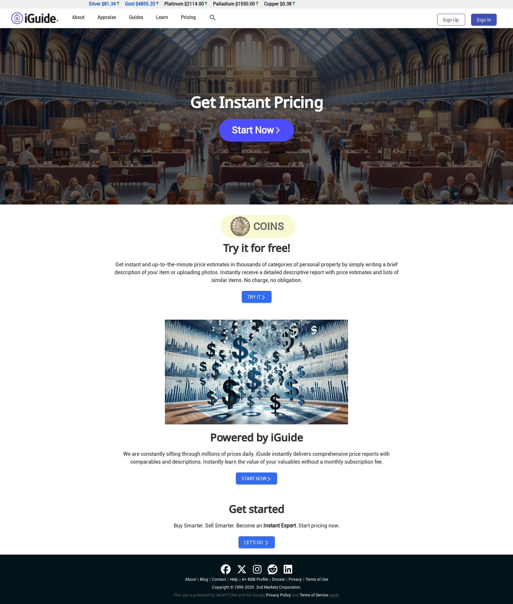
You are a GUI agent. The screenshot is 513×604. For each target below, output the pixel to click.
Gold (142, 4)
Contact (219, 579)
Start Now (257, 130)
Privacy (295, 579)
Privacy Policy (278, 595)
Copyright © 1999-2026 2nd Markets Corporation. (256, 587)
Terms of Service (314, 595)
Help (234, 579)
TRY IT (256, 297)
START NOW (256, 479)
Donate (278, 579)
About (78, 17)
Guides (136, 17)
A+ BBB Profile (255, 579)
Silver (104, 4)
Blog (204, 579)
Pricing (188, 17)
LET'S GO (256, 542)
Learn (162, 17)
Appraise (106, 17)
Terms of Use (317, 579)
